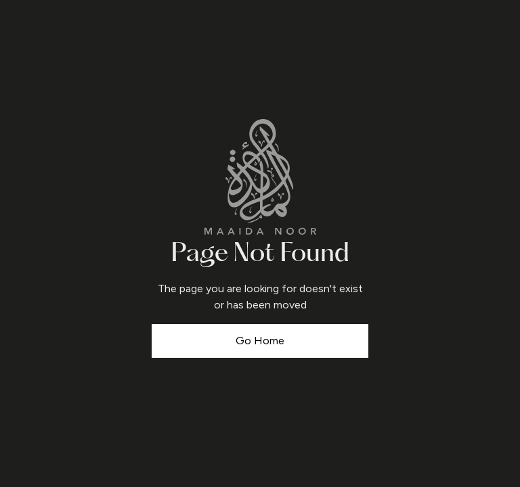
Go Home (260, 340)
